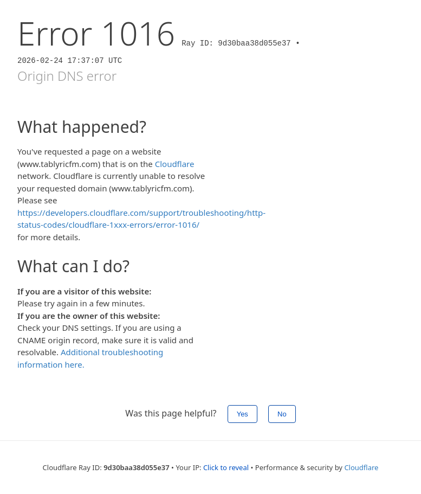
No (282, 414)
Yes (242, 414)
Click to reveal (226, 467)
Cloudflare (175, 163)
